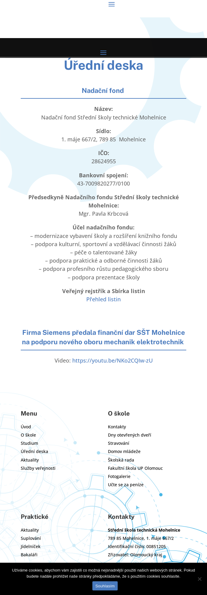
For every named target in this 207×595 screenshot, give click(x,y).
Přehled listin (103, 299)
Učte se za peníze (126, 484)
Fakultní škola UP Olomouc (135, 468)
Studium (29, 443)
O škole (28, 435)
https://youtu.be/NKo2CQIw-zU (112, 360)
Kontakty (117, 427)
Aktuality (30, 460)
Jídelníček (31, 546)
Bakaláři (29, 555)
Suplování (31, 538)
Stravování (118, 443)
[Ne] (199, 579)
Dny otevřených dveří (129, 435)
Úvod (26, 427)
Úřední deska (34, 451)
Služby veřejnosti (38, 468)
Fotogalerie (119, 476)
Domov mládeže (124, 451)
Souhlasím (105, 586)
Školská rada (121, 460)
